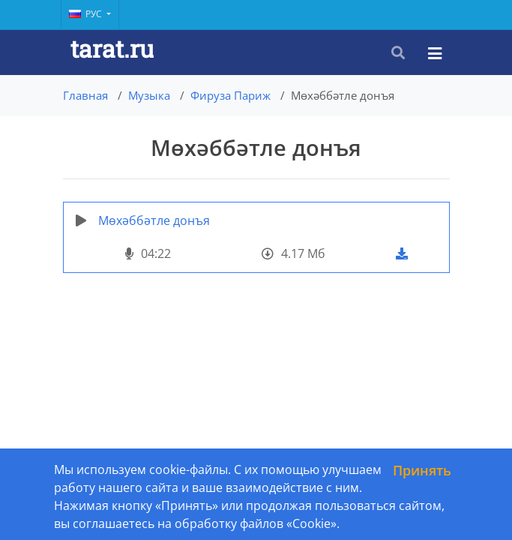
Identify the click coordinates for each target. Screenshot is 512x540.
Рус (86, 14)
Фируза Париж (230, 95)
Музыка (149, 95)
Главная (85, 95)
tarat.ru (112, 48)
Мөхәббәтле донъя (154, 220)
